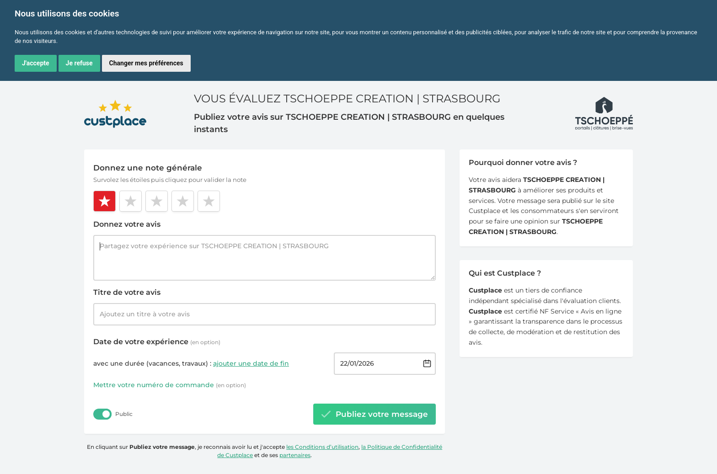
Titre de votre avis (127, 292)
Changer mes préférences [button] (146, 63)
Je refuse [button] (79, 63)
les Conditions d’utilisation (322, 446)
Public (124, 413)
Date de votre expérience (156, 341)
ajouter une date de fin (251, 363)
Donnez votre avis (127, 224)
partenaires (294, 455)
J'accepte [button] (35, 63)
